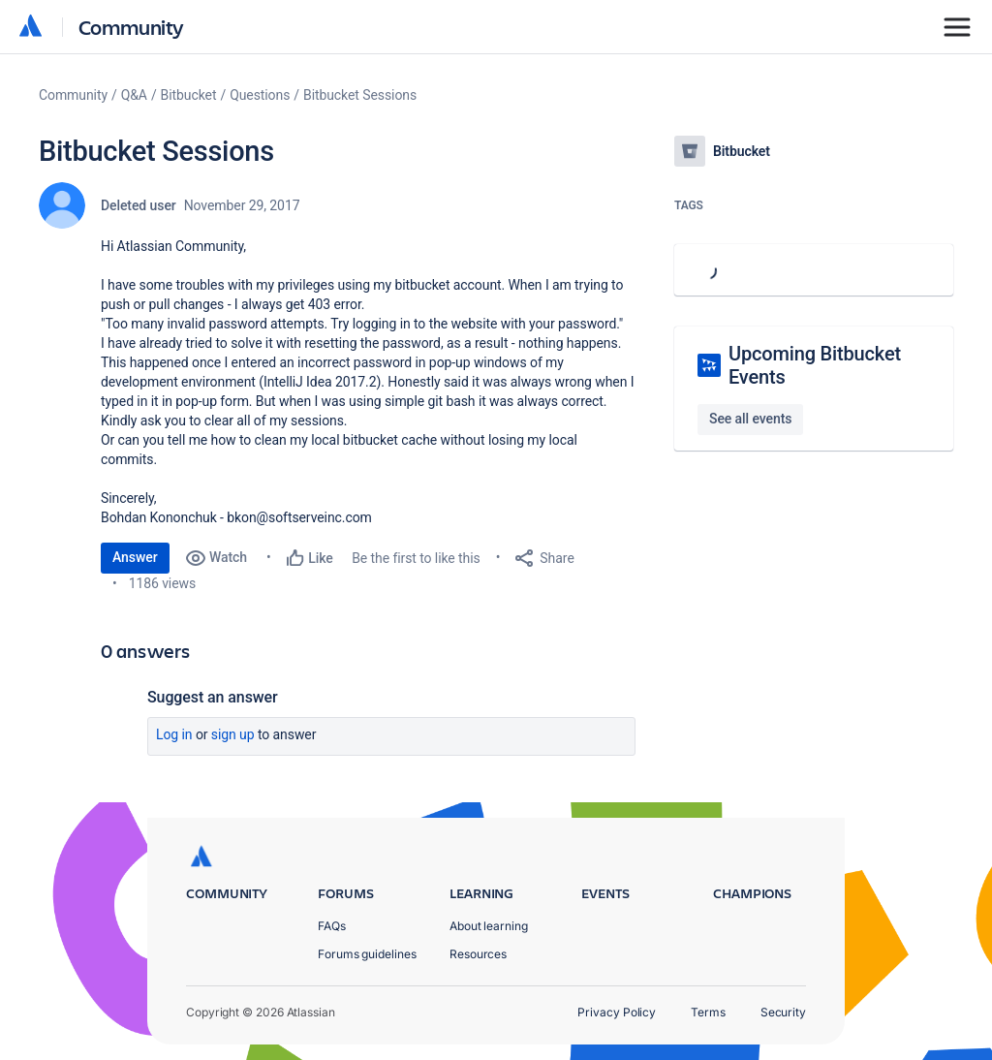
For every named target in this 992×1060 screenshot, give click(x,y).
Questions (260, 95)
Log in (174, 734)
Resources (478, 954)
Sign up (233, 734)
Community (131, 27)
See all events (750, 418)
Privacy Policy (616, 1012)
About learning (489, 926)
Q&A (134, 95)
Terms (708, 1012)
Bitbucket (189, 95)
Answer (135, 557)
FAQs (332, 926)
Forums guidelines (367, 954)
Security (783, 1012)
